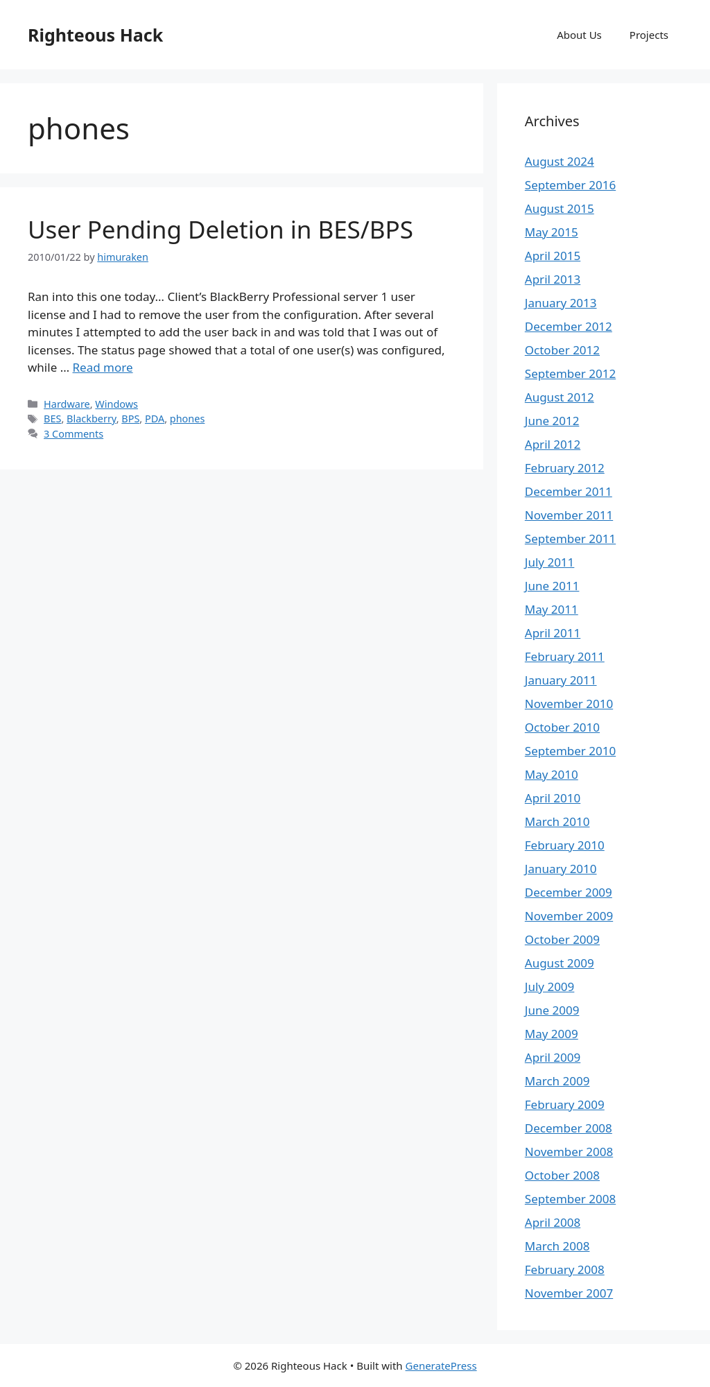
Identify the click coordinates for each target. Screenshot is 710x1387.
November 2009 (569, 916)
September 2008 (570, 1199)
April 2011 (552, 633)
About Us (579, 35)
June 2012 (552, 421)
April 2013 (552, 279)
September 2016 (570, 185)
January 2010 (561, 869)
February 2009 (565, 1104)
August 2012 (559, 397)
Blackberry (91, 418)
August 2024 (559, 161)
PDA (154, 418)
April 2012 (552, 444)
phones (187, 418)
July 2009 (550, 986)
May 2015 (551, 232)
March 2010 (557, 821)
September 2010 (570, 751)
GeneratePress (441, 1365)
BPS (130, 418)
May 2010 (551, 774)
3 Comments (73, 433)
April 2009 (552, 1057)
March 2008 (557, 1246)
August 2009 (559, 963)
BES (52, 418)
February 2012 (565, 468)
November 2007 (569, 1293)
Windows (116, 404)
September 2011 (570, 538)
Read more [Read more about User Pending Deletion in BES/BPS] (103, 367)
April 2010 (552, 798)
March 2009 (557, 1081)
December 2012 (568, 326)
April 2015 (552, 256)
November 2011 (569, 515)
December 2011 (568, 491)
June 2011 (552, 586)
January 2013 (561, 303)
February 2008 (565, 1269)
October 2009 (562, 939)
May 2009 (551, 1034)
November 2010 (569, 704)
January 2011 (561, 680)
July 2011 (550, 562)
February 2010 (565, 845)
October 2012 (562, 350)
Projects (649, 35)
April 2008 (552, 1222)
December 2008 (568, 1128)
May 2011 (551, 609)
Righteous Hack (95, 34)
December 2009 (568, 892)
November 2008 (569, 1152)
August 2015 (559, 208)
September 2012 (570, 373)
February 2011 (565, 656)
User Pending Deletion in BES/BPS (220, 229)
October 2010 (562, 727)
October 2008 (562, 1175)
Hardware (67, 404)
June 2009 (552, 1010)
